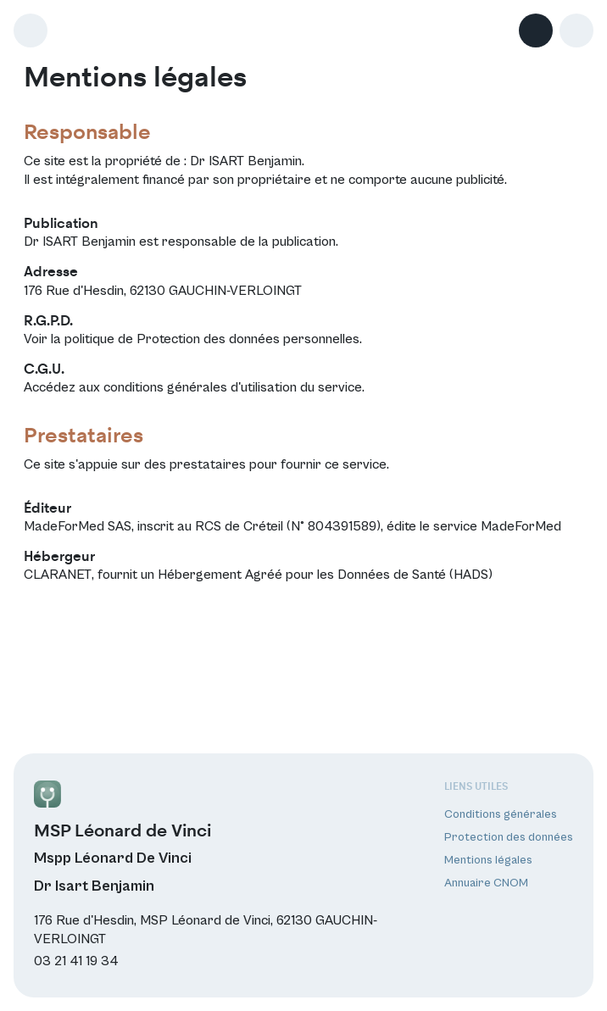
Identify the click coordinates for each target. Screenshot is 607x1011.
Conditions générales (500, 814)
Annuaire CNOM (486, 883)
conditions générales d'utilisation (200, 387)
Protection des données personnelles (247, 339)
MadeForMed (521, 526)
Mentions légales (488, 860)
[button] (576, 30)
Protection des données (508, 837)
